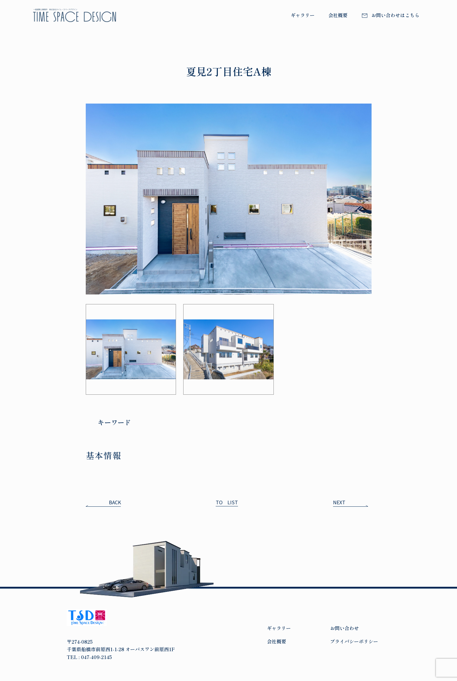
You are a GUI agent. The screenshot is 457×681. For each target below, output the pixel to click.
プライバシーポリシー (354, 641)
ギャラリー (303, 15)
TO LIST (227, 502)
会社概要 (337, 15)
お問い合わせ (344, 628)
